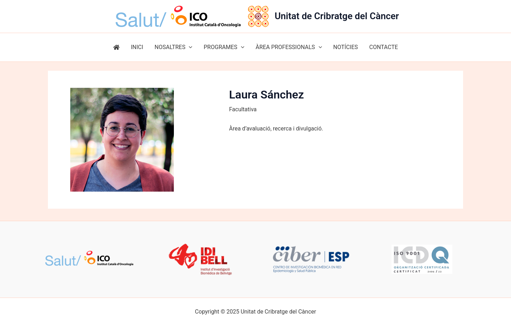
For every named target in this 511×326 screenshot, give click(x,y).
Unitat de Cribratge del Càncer (337, 16)
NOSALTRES (173, 47)
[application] (188, 47)
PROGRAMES (224, 47)
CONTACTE (383, 47)
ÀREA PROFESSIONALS (289, 47)
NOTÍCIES (345, 47)
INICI (137, 47)
